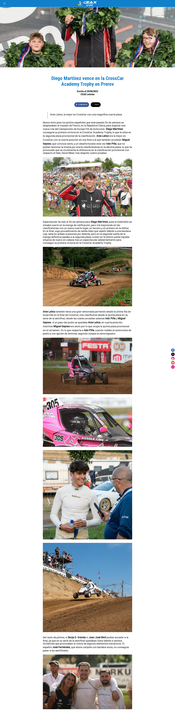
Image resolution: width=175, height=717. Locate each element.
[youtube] (173, 363)
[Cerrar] (4, 3)
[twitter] (173, 354)
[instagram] (173, 358)
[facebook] (173, 349)
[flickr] (173, 367)
